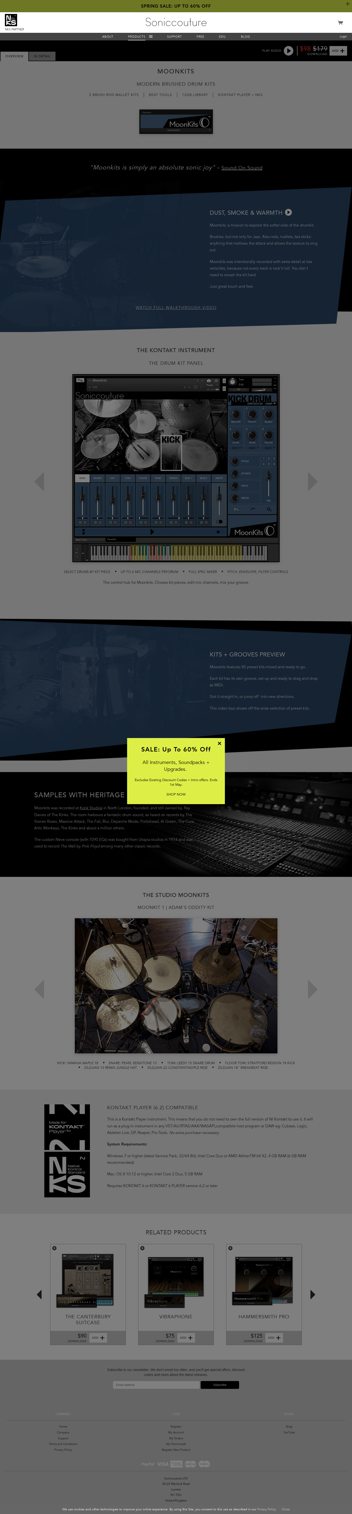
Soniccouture (176, 22)
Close (286, 1509)
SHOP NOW (176, 794)
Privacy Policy (266, 1509)
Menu (151, 36)
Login (343, 36)
